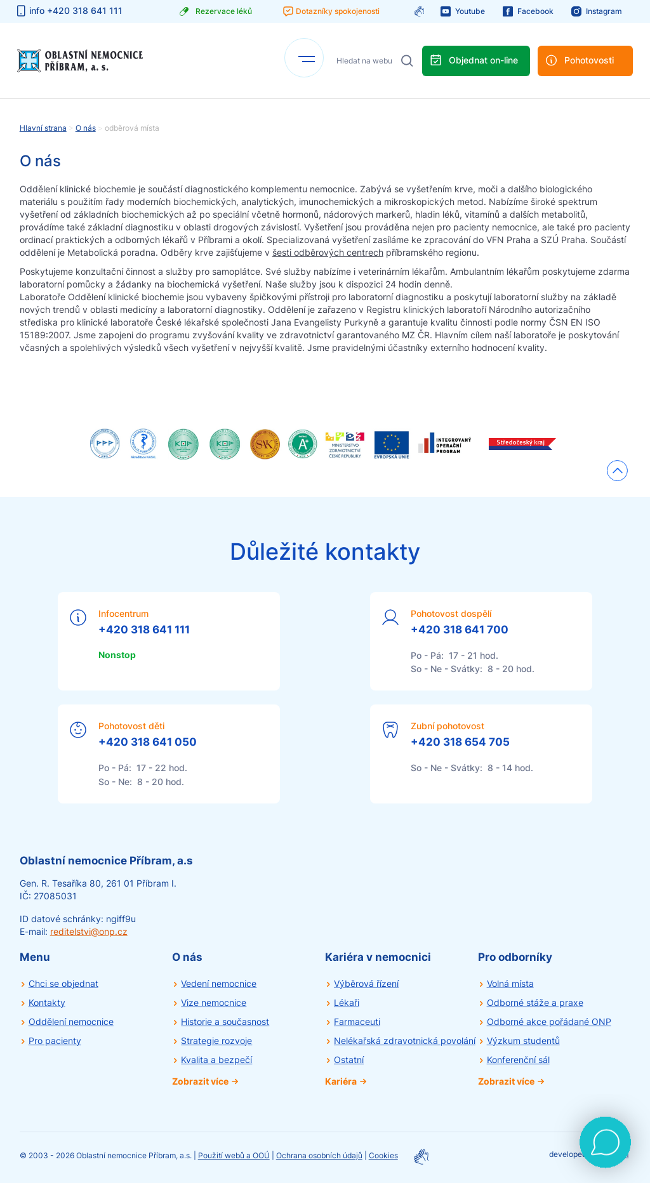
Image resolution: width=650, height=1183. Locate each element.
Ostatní (349, 1059)
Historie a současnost (225, 1021)
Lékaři (346, 1002)
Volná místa (510, 983)
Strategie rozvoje (216, 1040)
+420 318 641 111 (144, 629)
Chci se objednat (63, 983)
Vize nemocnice (213, 1002)
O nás (86, 128)
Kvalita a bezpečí (216, 1059)
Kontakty (47, 1002)
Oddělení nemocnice (71, 1021)
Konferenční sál (518, 1059)
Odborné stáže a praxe (535, 1002)
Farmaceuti (357, 1021)
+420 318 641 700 (459, 629)
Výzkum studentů (523, 1040)
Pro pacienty (55, 1040)
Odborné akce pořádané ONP (549, 1021)
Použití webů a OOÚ (234, 1155)
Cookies (383, 1155)
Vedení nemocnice (218, 983)
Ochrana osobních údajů (319, 1155)
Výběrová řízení (366, 983)
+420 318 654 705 (460, 742)
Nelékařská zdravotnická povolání (404, 1040)
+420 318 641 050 (147, 742)
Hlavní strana (43, 128)
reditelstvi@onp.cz (89, 931)
